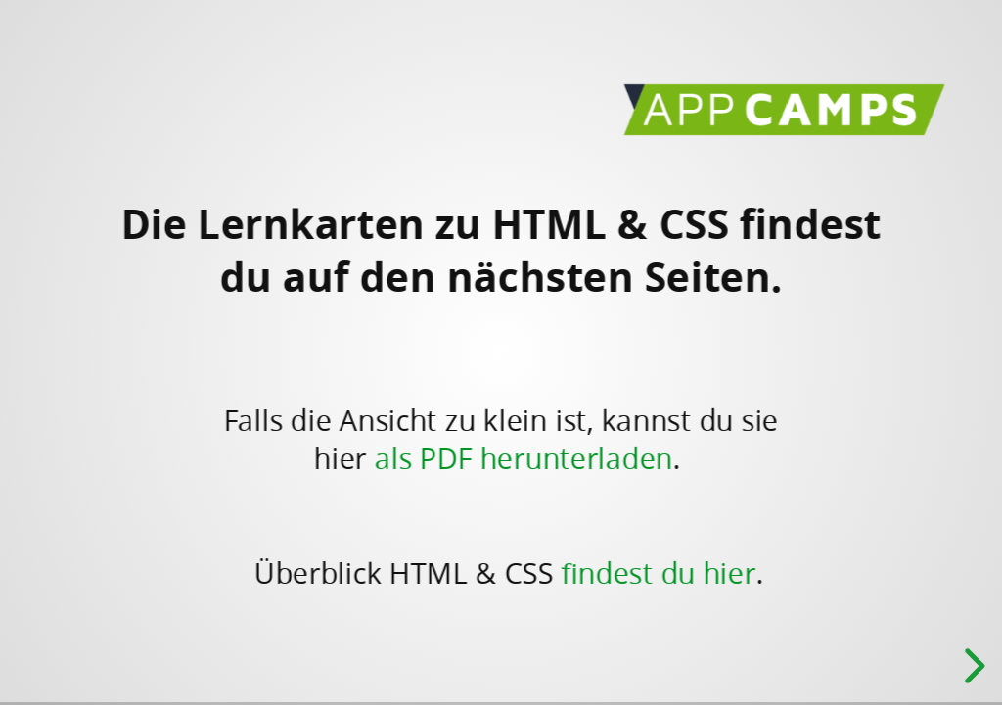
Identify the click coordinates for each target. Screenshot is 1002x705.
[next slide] (971, 665)
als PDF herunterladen (524, 457)
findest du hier (658, 572)
